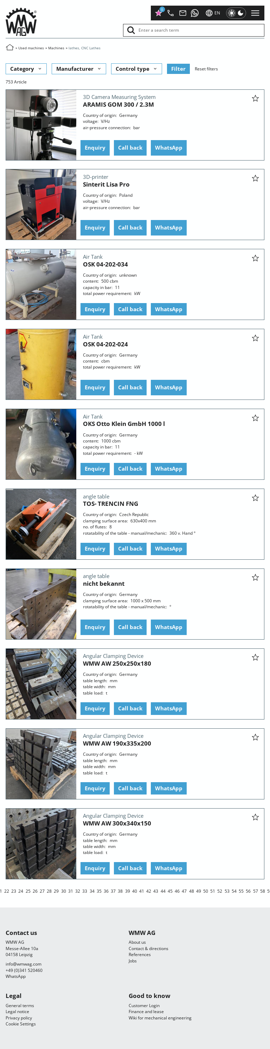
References (140, 954)
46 (177, 891)
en (212, 13)
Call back (130, 147)
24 (20, 891)
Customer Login (144, 1006)
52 (219, 891)
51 (212, 891)
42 (148, 891)
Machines (56, 48)
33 (84, 891)
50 (205, 891)
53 (227, 891)
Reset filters (206, 68)
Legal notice (17, 1012)
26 (35, 891)
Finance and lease (146, 1012)
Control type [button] (137, 68)
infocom (23, 964)
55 (241, 891)
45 (170, 891)
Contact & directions (148, 948)
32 (77, 891)
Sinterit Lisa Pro (106, 184)
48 (191, 891)
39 (127, 891)
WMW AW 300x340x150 (117, 823)
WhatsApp (168, 147)
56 (248, 891)
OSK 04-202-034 (105, 264)
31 (70, 891)
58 (262, 891)
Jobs (133, 961)
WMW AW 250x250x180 (117, 663)
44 (163, 891)
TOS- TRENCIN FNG (110, 504)
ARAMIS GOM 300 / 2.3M (118, 104)
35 (99, 891)
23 (13, 891)
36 (106, 891)
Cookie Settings (21, 1024)
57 (255, 891)
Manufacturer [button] (79, 68)
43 (155, 891)
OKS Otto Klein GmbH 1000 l (124, 424)
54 (234, 891)
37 (113, 891)
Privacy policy (19, 1018)
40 (134, 891)
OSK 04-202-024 (105, 344)
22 (6, 891)
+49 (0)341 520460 (24, 970)
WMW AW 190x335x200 (117, 743)
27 (42, 891)
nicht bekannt (103, 583)
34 (92, 891)
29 (56, 891)
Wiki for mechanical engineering (160, 1018)
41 (141, 891)
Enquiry (95, 147)
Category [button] (26, 68)
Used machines (31, 48)
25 (28, 891)
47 (184, 891)
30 (63, 891)
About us (137, 942)
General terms (20, 1006)
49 (198, 891)
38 (120, 891)
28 (49, 891)
